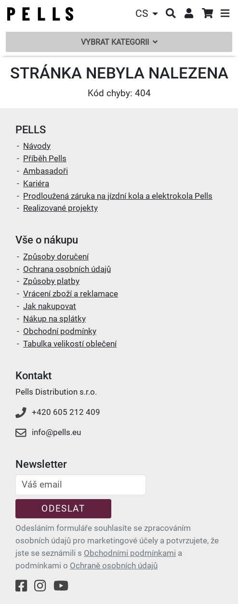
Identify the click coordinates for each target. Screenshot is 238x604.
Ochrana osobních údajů (67, 269)
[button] (147, 13)
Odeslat (63, 508)
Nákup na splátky (54, 318)
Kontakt (33, 376)
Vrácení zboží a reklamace (70, 293)
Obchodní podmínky (59, 331)
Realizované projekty (60, 208)
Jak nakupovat (49, 306)
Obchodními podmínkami (130, 553)
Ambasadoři (45, 171)
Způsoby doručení (56, 256)
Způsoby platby (51, 281)
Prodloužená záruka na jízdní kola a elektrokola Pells (117, 196)
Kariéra (36, 183)
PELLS (30, 130)
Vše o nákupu (46, 240)
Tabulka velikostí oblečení (70, 343)
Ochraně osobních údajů (114, 565)
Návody (37, 146)
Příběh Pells (44, 158)
